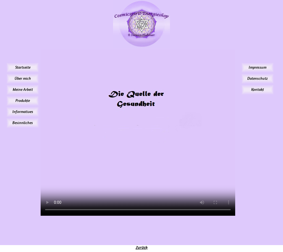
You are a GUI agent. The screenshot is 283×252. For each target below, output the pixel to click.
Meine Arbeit (23, 89)
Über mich (23, 78)
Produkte (22, 100)
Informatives (22, 111)
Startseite (22, 67)
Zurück (142, 247)
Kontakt (257, 89)
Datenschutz (257, 78)
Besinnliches (22, 122)
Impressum (257, 67)
